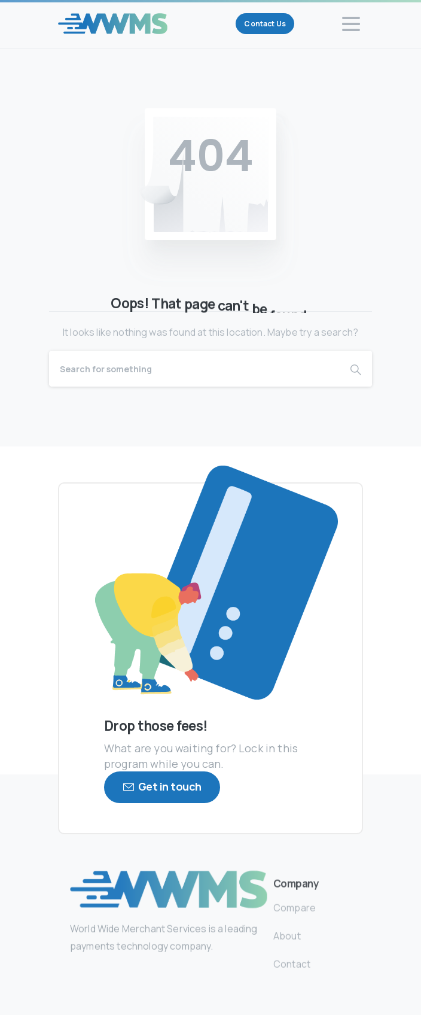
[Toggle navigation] (351, 24)
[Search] (194, 369)
